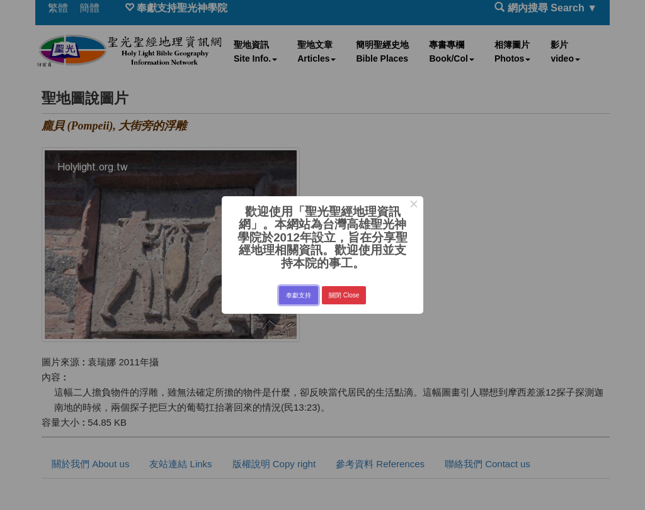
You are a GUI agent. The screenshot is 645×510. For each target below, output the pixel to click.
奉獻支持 (298, 295)
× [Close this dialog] (413, 205)
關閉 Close (344, 295)
